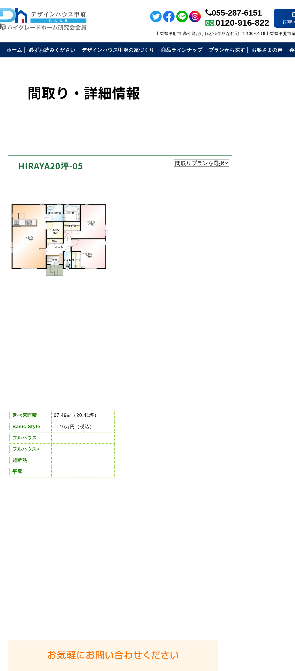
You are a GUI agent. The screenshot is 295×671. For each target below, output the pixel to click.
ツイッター (287, 64)
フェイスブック (287, 44)
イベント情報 (287, 115)
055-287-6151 (237, 9)
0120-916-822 (242, 19)
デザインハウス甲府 (158, 628)
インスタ (287, 83)
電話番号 (287, 169)
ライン (287, 25)
